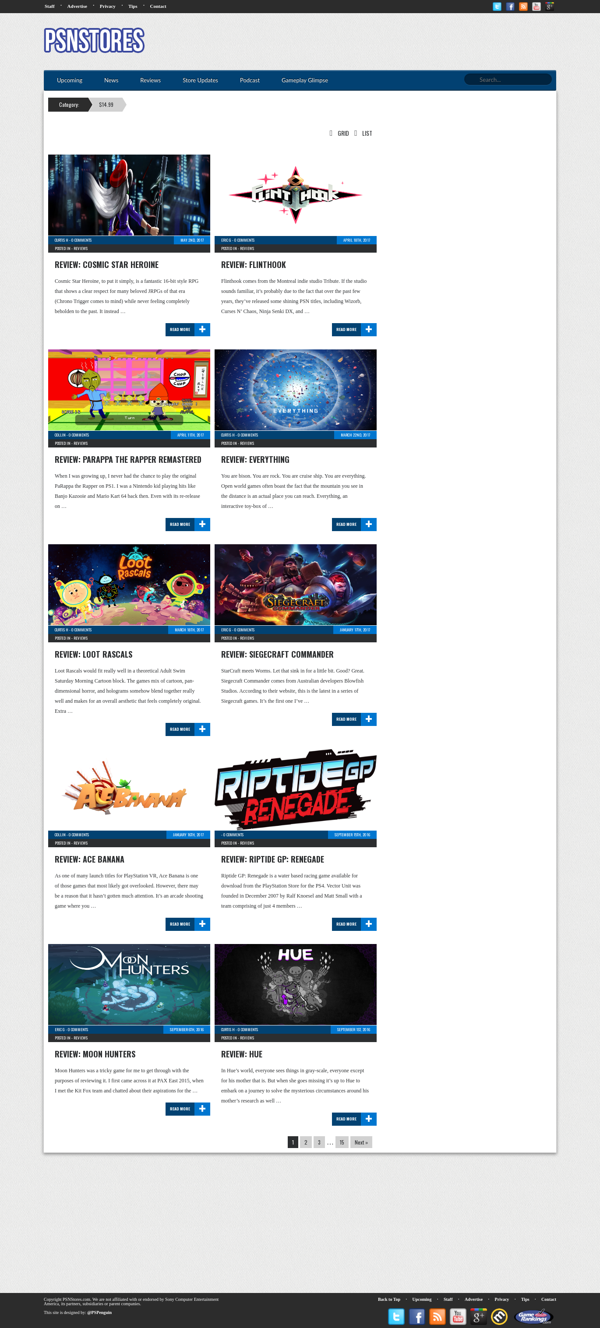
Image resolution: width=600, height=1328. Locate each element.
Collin (60, 435)
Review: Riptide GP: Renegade (272, 859)
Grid (337, 132)
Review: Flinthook (253, 264)
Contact (158, 6)
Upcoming (422, 1299)
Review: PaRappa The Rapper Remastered (128, 459)
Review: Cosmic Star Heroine (107, 264)
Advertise (77, 6)
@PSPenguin (99, 1312)
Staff (50, 6)
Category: (69, 104)
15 (342, 1142)
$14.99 (106, 104)
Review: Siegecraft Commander (277, 654)
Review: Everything (255, 459)
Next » (361, 1142)
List (361, 132)
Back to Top (389, 1299)
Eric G (226, 240)
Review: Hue (241, 1054)
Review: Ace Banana (89, 859)
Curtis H (61, 240)
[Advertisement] (396, 41)
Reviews (81, 248)
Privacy (108, 6)
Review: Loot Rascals (93, 654)
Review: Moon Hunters (95, 1054)
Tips (133, 6)
